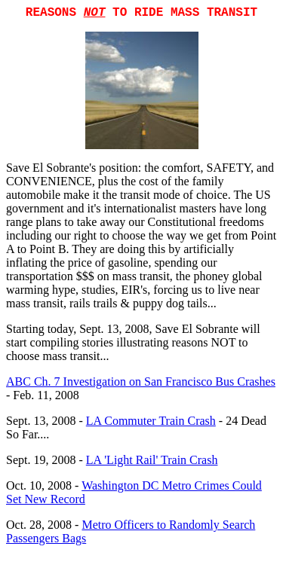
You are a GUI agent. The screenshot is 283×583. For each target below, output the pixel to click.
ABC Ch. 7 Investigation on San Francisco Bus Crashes (140, 381)
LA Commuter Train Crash (151, 420)
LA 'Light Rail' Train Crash (152, 459)
